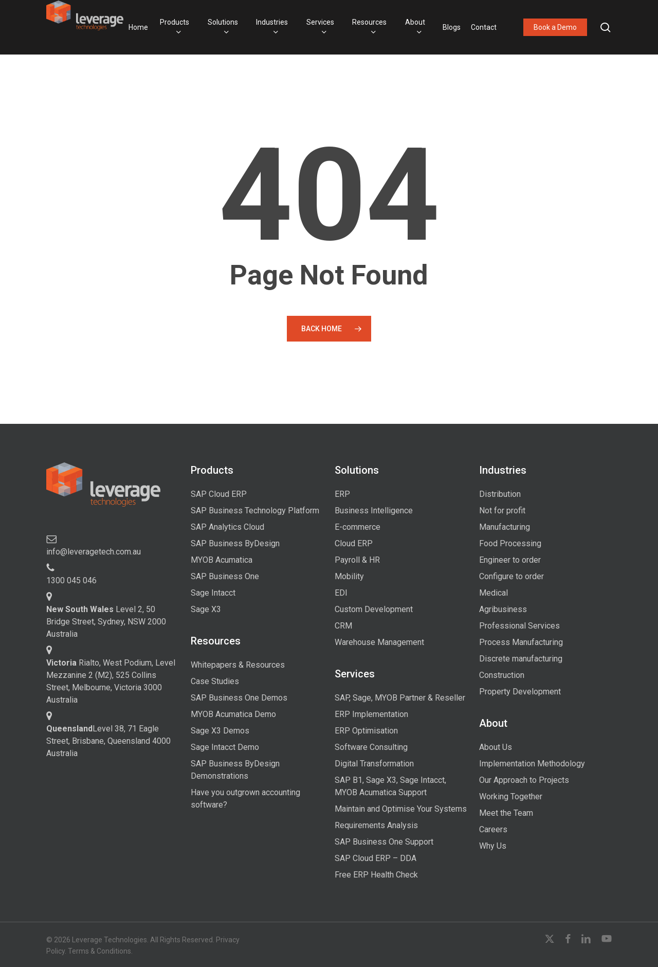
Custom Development (374, 609)
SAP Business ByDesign (235, 543)
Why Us (492, 846)
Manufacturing (504, 527)
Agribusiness (503, 609)
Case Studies (215, 681)
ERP (342, 494)
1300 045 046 (71, 580)
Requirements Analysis (376, 825)
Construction (501, 675)
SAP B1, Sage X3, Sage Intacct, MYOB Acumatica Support (390, 786)
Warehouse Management (379, 642)
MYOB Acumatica (221, 560)
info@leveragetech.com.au (93, 552)
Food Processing (510, 543)
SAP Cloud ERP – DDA (375, 858)
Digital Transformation (374, 763)
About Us (495, 747)
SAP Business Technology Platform (255, 510)
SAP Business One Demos (239, 698)
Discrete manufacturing (520, 659)
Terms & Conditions (99, 951)
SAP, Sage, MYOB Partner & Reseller (400, 698)
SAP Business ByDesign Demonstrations (235, 770)
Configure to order (511, 576)
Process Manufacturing (521, 642)
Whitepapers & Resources (238, 665)
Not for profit (502, 510)
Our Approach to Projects (524, 780)
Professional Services (519, 626)
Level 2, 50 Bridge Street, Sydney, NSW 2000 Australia (106, 621)
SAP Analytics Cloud (227, 527)
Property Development (520, 691)
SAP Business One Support (384, 842)
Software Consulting (371, 747)
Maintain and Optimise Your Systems (401, 809)
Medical (493, 593)
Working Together (510, 796)
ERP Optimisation (366, 731)
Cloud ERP (354, 543)
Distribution (500, 494)
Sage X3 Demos (220, 731)
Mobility (349, 576)
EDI (341, 593)
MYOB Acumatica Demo (233, 714)
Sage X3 (206, 609)
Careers (493, 829)
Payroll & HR (357, 560)
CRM (343, 626)
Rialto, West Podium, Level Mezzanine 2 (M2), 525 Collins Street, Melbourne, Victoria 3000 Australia (110, 681)
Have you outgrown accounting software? (245, 798)
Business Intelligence (374, 510)
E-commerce (357, 527)
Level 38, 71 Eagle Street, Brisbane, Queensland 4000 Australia (108, 741)
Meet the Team (506, 813)
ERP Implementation (371, 714)
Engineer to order (510, 560)
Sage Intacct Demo (225, 747)
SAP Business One (225, 576)
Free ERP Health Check (376, 875)
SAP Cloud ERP (219, 494)
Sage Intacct (213, 593)
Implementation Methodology (532, 763)
